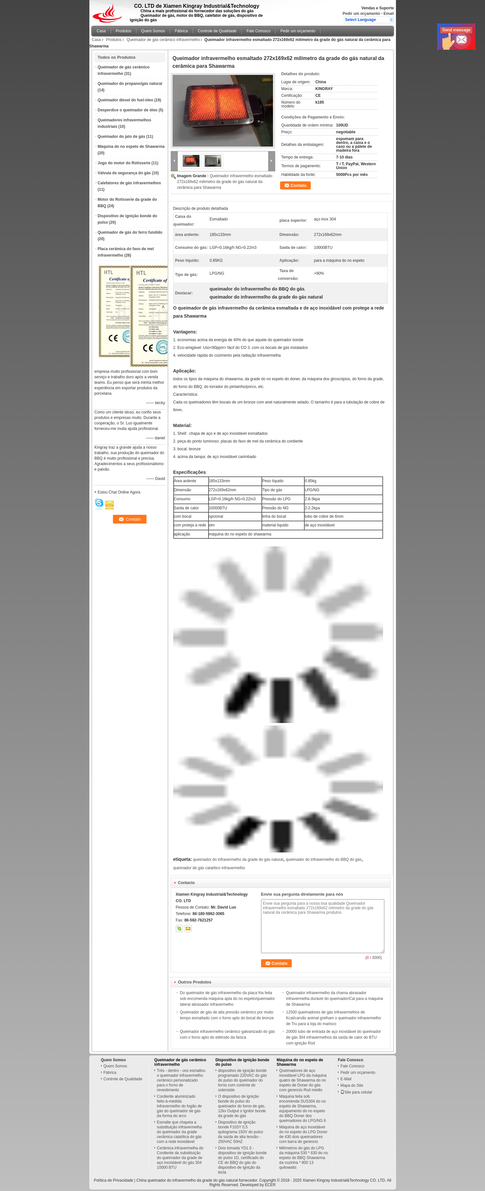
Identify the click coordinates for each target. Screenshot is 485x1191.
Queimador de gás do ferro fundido (130, 232)
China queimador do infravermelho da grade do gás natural (187, 1180)
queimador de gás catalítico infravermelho (209, 868)
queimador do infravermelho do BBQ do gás (323, 859)
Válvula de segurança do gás (124, 173)
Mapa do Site (351, 1085)
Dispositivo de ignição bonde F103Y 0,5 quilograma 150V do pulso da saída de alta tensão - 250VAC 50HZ (240, 1132)
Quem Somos (153, 31)
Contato (299, 185)
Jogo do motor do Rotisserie (124, 163)
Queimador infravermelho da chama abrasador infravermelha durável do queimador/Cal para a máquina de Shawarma (334, 999)
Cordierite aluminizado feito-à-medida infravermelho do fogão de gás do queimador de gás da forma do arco (179, 1106)
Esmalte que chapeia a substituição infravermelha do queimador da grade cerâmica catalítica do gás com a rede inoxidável (179, 1132)
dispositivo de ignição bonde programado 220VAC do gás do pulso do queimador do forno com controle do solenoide (242, 1080)
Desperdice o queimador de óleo (127, 110)
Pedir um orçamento (361, 13)
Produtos (123, 31)
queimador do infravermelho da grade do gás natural (238, 859)
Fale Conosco (258, 31)
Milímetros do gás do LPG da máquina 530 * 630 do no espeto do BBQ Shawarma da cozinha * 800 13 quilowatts (303, 1158)
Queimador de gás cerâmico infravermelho (163, 39)
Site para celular (356, 1092)
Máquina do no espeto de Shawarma (131, 146)
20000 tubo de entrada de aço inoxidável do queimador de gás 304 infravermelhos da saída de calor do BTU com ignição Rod (333, 1037)
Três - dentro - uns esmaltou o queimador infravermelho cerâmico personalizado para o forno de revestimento (181, 1080)
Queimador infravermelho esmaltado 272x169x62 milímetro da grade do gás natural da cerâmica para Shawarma (224, 182)
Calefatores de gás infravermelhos (129, 183)
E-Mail (345, 1079)
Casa (101, 31)
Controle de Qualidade (217, 31)
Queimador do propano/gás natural (130, 83)
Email (388, 13)
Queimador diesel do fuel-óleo (125, 100)
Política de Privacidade (113, 1180)
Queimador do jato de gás (121, 136)
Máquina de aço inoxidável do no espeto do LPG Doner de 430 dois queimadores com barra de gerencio (303, 1134)
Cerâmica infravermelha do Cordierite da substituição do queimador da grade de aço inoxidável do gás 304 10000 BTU (180, 1158)
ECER (270, 1185)
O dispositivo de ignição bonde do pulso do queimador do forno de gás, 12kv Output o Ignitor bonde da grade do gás (242, 1106)
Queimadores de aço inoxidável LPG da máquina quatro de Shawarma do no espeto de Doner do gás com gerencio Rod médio (303, 1080)
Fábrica (181, 31)
